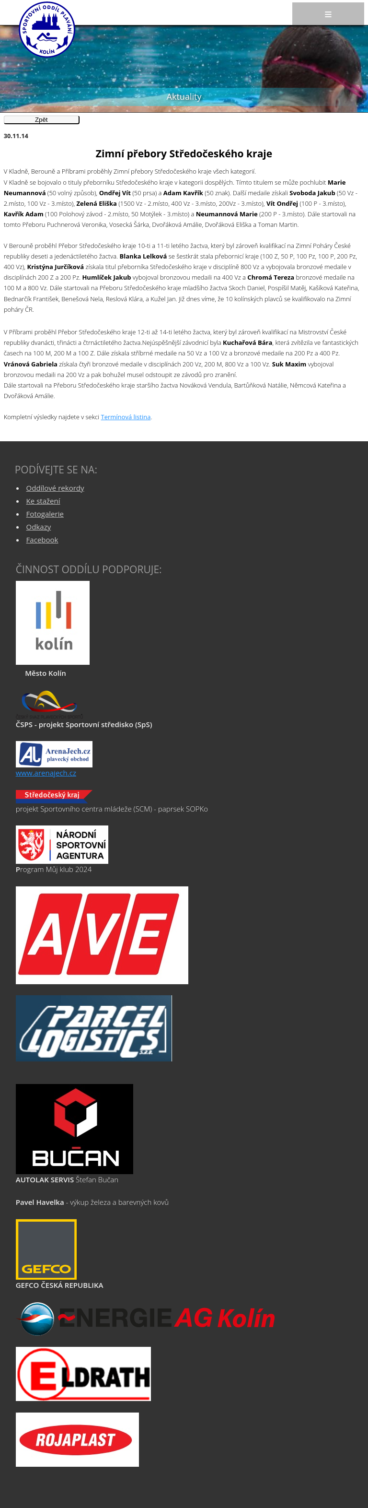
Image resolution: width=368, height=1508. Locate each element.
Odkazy (38, 526)
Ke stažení (43, 501)
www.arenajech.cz (46, 773)
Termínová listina (126, 416)
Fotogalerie (45, 513)
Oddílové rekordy (55, 488)
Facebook (42, 539)
